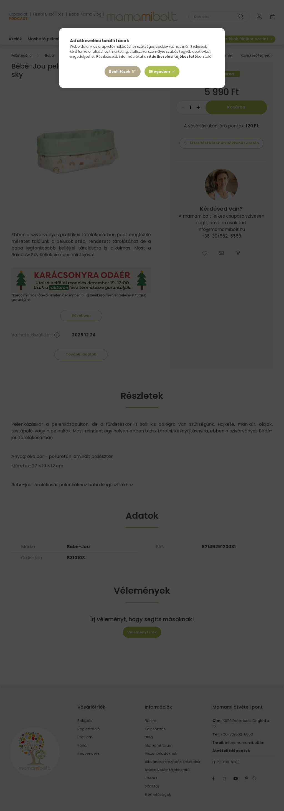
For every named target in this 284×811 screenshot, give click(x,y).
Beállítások (119, 71)
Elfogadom (159, 71)
